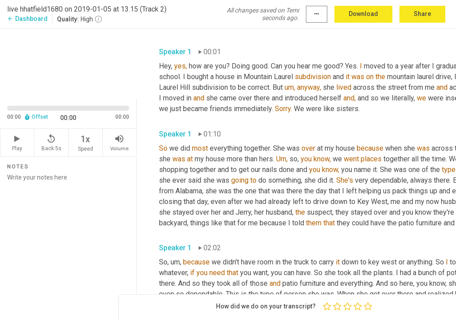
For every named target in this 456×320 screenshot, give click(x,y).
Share (422, 13)
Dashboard (27, 18)
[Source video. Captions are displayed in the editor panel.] (68, 62)
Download (363, 13)
